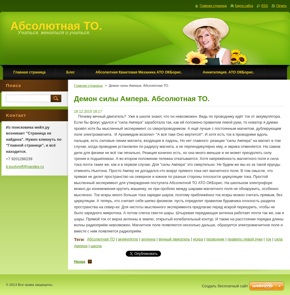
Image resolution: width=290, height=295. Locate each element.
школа (96, 246)
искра (198, 239)
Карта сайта (244, 5)
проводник (215, 239)
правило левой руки (245, 239)
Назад (79, 261)
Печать (281, 5)
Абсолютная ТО (101, 239)
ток (268, 239)
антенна (148, 239)
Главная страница (88, 85)
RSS (264, 5)
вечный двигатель (174, 239)
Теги (79, 239)
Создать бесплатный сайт (225, 286)
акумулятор (128, 239)
